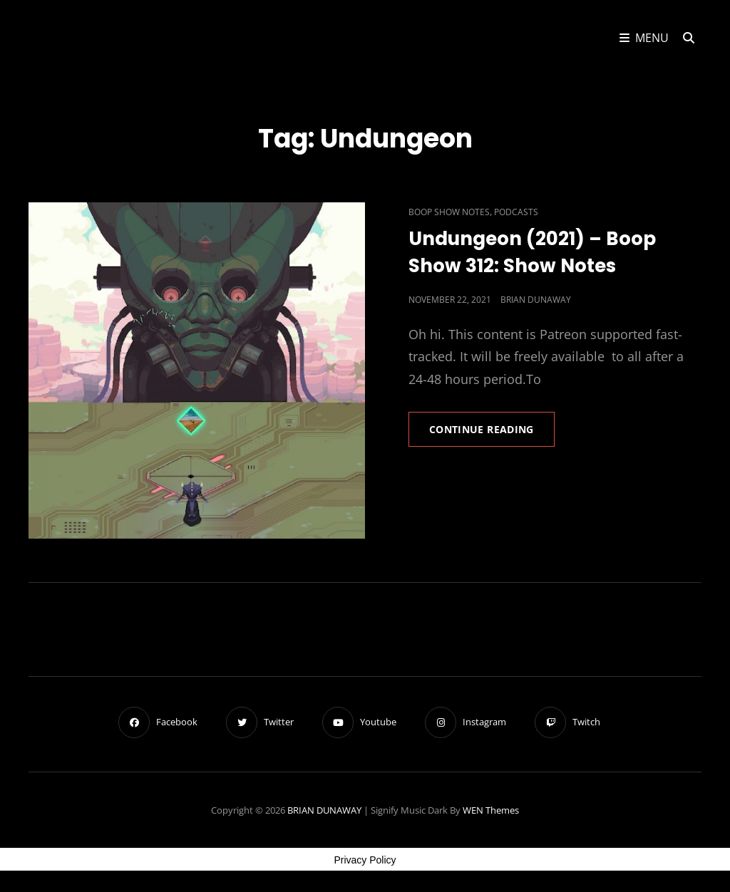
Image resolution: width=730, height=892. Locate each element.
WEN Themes (491, 810)
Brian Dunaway (535, 300)
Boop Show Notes (449, 212)
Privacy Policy (365, 860)
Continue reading (492, 434)
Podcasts (516, 212)
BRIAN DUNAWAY (324, 810)
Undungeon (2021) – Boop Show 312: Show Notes (532, 252)
